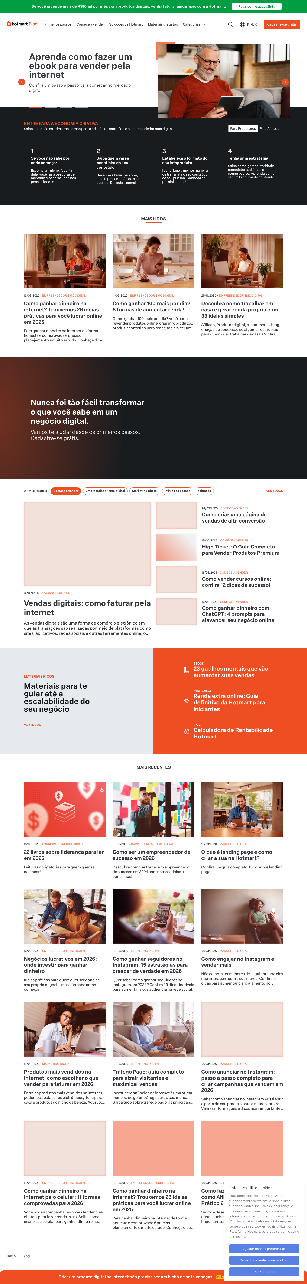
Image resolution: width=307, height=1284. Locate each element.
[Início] (22, 10)
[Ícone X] (48, 1201)
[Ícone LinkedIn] (39, 1201)
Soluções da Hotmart (126, 12)
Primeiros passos (57, 12)
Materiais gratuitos (163, 12)
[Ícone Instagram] (10, 1201)
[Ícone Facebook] (57, 1201)
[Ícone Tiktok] (29, 1201)
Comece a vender (90, 12)
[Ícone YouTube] (20, 1201)
